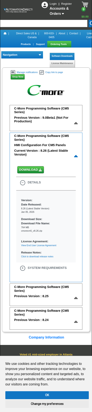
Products (26, 44)
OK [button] (47, 395)
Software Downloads (62, 56)
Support (40, 44)
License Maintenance (62, 63)
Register (66, 3)
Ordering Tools (58, 44)
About (61, 33)
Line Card (89, 35)
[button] (46, 183)
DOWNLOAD (30, 170)
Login (53, 3)
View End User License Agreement (38, 245)
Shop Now (17, 76)
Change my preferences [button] (47, 404)
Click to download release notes (37, 256)
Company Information (46, 337)
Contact (73, 33)
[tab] (46, 117)
